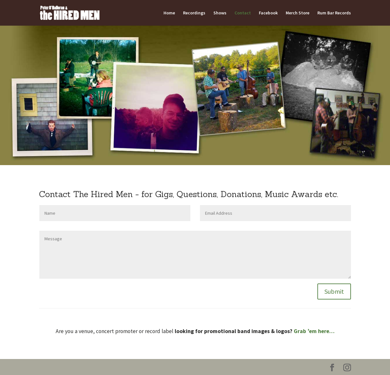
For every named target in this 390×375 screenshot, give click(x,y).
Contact (243, 13)
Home (169, 13)
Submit (334, 291)
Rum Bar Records (334, 13)
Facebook (268, 13)
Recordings (194, 13)
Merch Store (297, 13)
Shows (220, 13)
